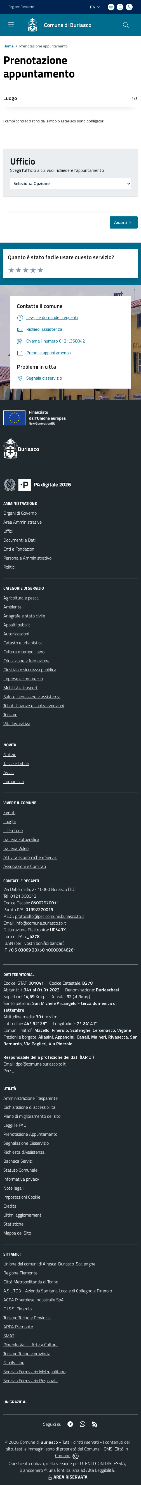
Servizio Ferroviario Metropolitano (34, 1371)
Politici (9, 567)
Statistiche (13, 1224)
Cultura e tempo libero (23, 651)
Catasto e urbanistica (23, 642)
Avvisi (8, 772)
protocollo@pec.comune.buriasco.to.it (49, 916)
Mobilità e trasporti (20, 687)
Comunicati (13, 781)
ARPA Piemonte (18, 1326)
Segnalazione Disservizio (26, 1143)
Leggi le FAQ (15, 1125)
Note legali (13, 1188)
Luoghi (9, 821)
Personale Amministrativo (27, 558)
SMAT (8, 1335)
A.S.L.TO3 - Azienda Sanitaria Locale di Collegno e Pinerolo (57, 1290)
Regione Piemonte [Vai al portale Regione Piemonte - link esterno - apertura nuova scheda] (21, 6)
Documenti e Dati (19, 540)
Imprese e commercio (23, 678)
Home (8, 46)
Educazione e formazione (26, 660)
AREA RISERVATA (67, 1476)
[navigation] (11, 24)
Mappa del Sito (17, 1232)
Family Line (13, 1362)
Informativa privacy (21, 1179)
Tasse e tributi (16, 763)
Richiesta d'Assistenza (23, 1152)
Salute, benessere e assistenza (31, 696)
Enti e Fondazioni (19, 549)
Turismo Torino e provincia (26, 1353)
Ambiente (12, 606)
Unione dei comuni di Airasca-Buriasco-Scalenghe (49, 1263)
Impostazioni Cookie (21, 1197)
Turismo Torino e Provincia (27, 1317)
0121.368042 (23, 896)
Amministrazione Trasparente (30, 1098)
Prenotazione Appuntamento (30, 1134)
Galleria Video (16, 848)
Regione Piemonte (20, 1272)
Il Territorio (13, 830)
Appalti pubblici (17, 624)
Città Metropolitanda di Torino (30, 1281)
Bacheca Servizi (17, 1161)
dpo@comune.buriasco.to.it (41, 1063)
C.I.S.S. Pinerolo (17, 1308)
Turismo (10, 714)
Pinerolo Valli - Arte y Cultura (30, 1344)
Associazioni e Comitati (24, 866)
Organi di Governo (20, 513)
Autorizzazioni (16, 633)
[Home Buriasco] (56, 25)
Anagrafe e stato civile (24, 615)
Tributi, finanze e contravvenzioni (33, 705)
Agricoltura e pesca (21, 597)
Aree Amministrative (22, 522)
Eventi (9, 812)
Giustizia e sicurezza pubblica (29, 669)
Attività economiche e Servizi (30, 857)
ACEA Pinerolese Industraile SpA (33, 1299)
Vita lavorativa (16, 723)
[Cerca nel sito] (126, 25)
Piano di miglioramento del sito (31, 1116)
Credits (9, 1206)
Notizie (9, 754)
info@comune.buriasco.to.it (41, 923)
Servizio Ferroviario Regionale (30, 1380)
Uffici (8, 531)
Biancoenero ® (33, 1470)
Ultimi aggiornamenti (22, 1215)
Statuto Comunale (20, 1170)
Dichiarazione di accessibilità (29, 1107)
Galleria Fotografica (21, 839)
